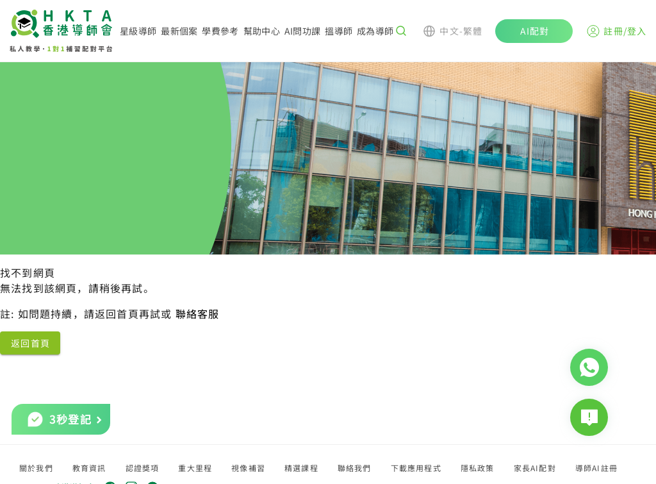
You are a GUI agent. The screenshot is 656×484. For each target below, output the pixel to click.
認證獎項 (143, 467)
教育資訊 (89, 467)
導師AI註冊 (596, 467)
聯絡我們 (355, 467)
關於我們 (36, 467)
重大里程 (195, 467)
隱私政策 (478, 467)
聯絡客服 (198, 313)
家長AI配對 (535, 467)
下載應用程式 (416, 467)
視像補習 (248, 467)
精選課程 (301, 467)
